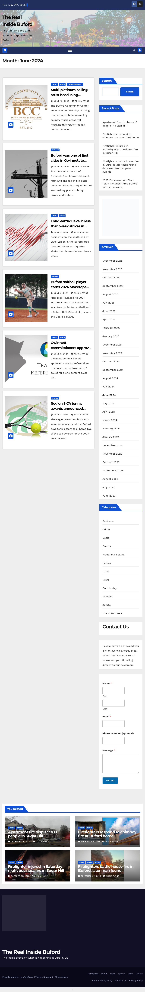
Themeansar (61, 977)
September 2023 (112, 470)
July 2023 (108, 487)
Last (104, 709)
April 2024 (108, 411)
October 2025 (111, 277)
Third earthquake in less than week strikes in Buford (70, 226)
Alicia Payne (80, 101)
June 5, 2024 (61, 354)
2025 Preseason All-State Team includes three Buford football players (120, 184)
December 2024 (112, 344)
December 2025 (112, 260)
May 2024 (108, 403)
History (55, 150)
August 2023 (110, 479)
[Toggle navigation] (70, 50)
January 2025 (110, 336)
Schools (107, 596)
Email (107, 716)
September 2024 (112, 369)
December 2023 (112, 445)
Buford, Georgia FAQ (102, 980)
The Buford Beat (75, 84)
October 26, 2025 (20, 876)
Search (107, 81)
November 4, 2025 (91, 842)
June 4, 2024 (61, 415)
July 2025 (108, 302)
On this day (109, 588)
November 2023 (112, 453)
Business (108, 521)
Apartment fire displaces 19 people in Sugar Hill (32, 834)
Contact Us (120, 980)
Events (106, 546)
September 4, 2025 (91, 876)
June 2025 (109, 311)
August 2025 (110, 294)
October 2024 (111, 361)
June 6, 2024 (61, 293)
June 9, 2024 (61, 232)
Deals (105, 537)
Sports (55, 276)
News (62, 84)
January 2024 (110, 437)
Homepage (93, 974)
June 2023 (109, 495)
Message (108, 750)
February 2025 (111, 328)
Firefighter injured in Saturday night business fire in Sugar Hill (120, 150)
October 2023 (111, 462)
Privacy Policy (136, 980)
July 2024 (108, 386)
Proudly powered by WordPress (18, 977)
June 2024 (109, 395)
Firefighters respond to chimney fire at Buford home (107, 834)
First (104, 696)
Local (54, 84)
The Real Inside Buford (31, 952)
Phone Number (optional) (118, 733)
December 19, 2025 (21, 842)
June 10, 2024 (62, 101)
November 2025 (112, 269)
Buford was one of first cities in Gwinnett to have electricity (69, 160)
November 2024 (112, 353)
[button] (134, 50)
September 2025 (112, 286)
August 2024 (110, 378)
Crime (106, 529)
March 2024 (109, 420)
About (104, 974)
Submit (110, 780)
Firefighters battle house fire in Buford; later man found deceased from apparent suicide (107, 870)
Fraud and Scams (113, 554)
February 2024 (111, 428)
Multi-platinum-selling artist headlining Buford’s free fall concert (71, 95)
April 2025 (108, 319)
